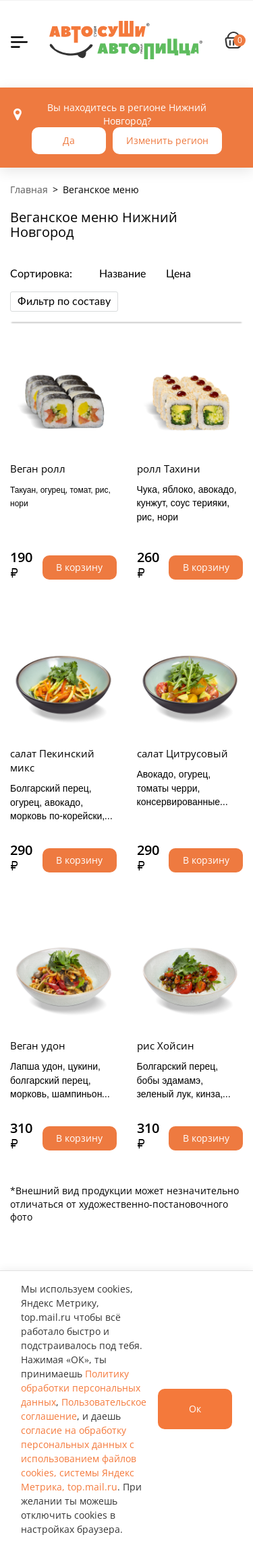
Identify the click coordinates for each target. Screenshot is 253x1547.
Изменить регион (167, 140)
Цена (178, 274)
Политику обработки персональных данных (80, 1387)
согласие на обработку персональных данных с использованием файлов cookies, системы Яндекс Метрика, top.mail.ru (78, 1458)
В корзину (79, 567)
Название (122, 274)
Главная (29, 189)
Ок (195, 1408)
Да (69, 140)
